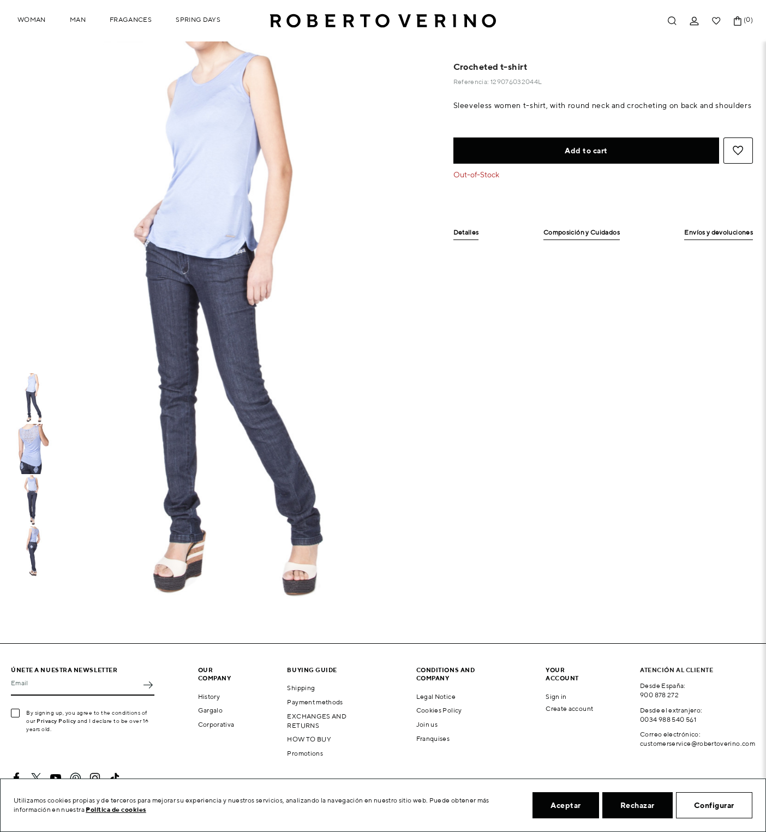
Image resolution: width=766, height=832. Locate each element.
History (209, 696)
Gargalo (210, 710)
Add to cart (586, 150)
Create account (569, 708)
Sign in (556, 696)
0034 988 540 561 (668, 719)
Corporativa (216, 724)
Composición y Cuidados (581, 232)
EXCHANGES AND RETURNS (316, 720)
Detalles (466, 232)
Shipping (301, 688)
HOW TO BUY (309, 739)
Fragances (131, 19)
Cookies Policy (439, 710)
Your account (562, 673)
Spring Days (198, 19)
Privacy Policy (56, 720)
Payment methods (315, 702)
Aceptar (565, 805)
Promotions (305, 753)
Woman (31, 19)
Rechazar (637, 805)
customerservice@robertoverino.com (697, 743)
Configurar (714, 805)
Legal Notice (436, 696)
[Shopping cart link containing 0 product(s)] (737, 21)
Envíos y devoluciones (718, 232)
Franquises (433, 738)
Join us (427, 724)
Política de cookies (116, 809)
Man (78, 19)
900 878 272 (659, 695)
